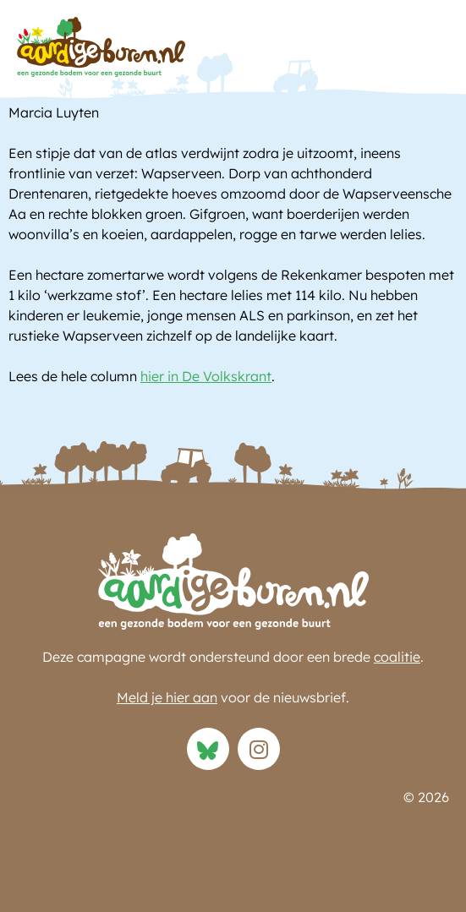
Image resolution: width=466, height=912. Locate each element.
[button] (432, 51)
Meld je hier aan (167, 697)
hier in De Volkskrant (205, 376)
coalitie (397, 656)
